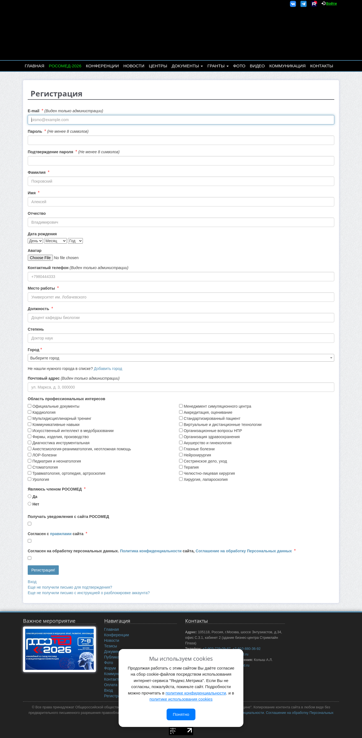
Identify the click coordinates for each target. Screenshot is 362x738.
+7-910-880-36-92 (247, 649)
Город (33, 350)
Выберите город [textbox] (44, 358)
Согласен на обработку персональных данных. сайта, (160, 551)
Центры (158, 65)
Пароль (35, 131)
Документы (187, 65)
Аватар (35, 250)
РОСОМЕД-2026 (65, 65)
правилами (61, 534)
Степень (36, 329)
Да (34, 496)
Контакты (321, 65)
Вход (32, 581)
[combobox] (181, 358)
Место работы (41, 288)
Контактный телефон (48, 267)
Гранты (217, 65)
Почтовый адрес (44, 378)
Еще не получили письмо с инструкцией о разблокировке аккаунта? (89, 593)
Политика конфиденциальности (151, 551)
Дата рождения (42, 234)
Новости (133, 65)
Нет (35, 504)
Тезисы (110, 646)
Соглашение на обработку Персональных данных (244, 551)
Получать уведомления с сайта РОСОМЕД (68, 516)
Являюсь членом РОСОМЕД (55, 489)
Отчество (37, 213)
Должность (38, 309)
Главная (34, 65)
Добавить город (108, 368)
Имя (32, 193)
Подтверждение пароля (50, 152)
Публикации (115, 657)
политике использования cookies (180, 699)
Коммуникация (287, 65)
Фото (239, 65)
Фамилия (36, 172)
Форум (110, 668)
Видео (257, 65)
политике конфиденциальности (195, 693)
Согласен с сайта (55, 534)
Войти (331, 4)
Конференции (102, 65)
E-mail (33, 111)
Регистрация (115, 696)
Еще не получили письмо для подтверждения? (70, 587)
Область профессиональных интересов (66, 399)
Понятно (181, 714)
